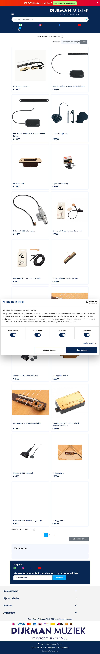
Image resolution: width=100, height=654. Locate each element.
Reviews (7, 605)
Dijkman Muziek (11, 598)
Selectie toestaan (50, 350)
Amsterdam (9, 612)
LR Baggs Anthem (59, 520)
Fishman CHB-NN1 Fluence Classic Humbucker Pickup (66, 424)
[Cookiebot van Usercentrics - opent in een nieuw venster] (87, 302)
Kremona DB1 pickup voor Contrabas (67, 231)
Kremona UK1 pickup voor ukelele (27, 278)
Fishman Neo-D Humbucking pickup (27, 520)
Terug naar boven (79, 539)
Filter (83, 42)
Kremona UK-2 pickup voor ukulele (27, 423)
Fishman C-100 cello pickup (24, 231)
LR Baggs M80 (18, 183)
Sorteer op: (56, 42)
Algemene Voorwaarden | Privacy (50, 644)
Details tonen (87, 343)
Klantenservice (10, 591)
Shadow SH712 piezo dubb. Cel (25, 375)
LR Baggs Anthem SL (21, 86)
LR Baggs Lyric (58, 473)
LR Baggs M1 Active (60, 375)
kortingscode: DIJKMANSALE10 (65, 3)
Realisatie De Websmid (50, 651)
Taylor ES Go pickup (60, 183)
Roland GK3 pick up (60, 133)
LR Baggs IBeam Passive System (65, 278)
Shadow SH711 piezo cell (23, 473)
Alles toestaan (81, 350)
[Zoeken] (50, 19)
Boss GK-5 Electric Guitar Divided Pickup (69, 86)
